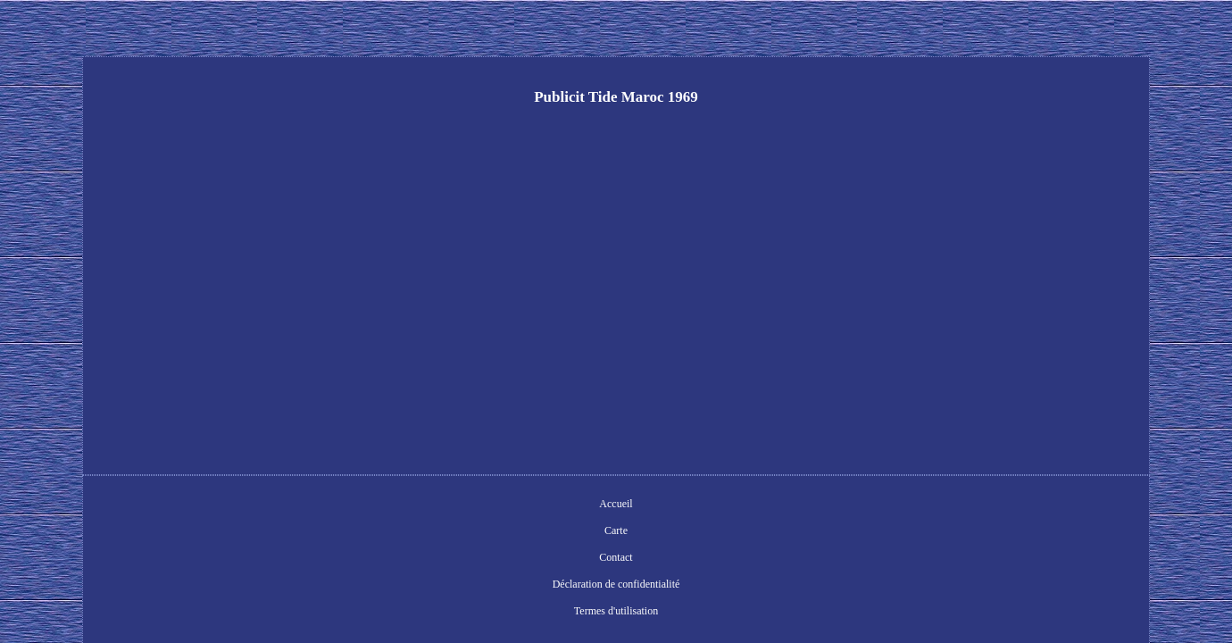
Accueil (430, 505)
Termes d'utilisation (755, 505)
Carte (479, 505)
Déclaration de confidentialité (629, 505)
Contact (528, 505)
